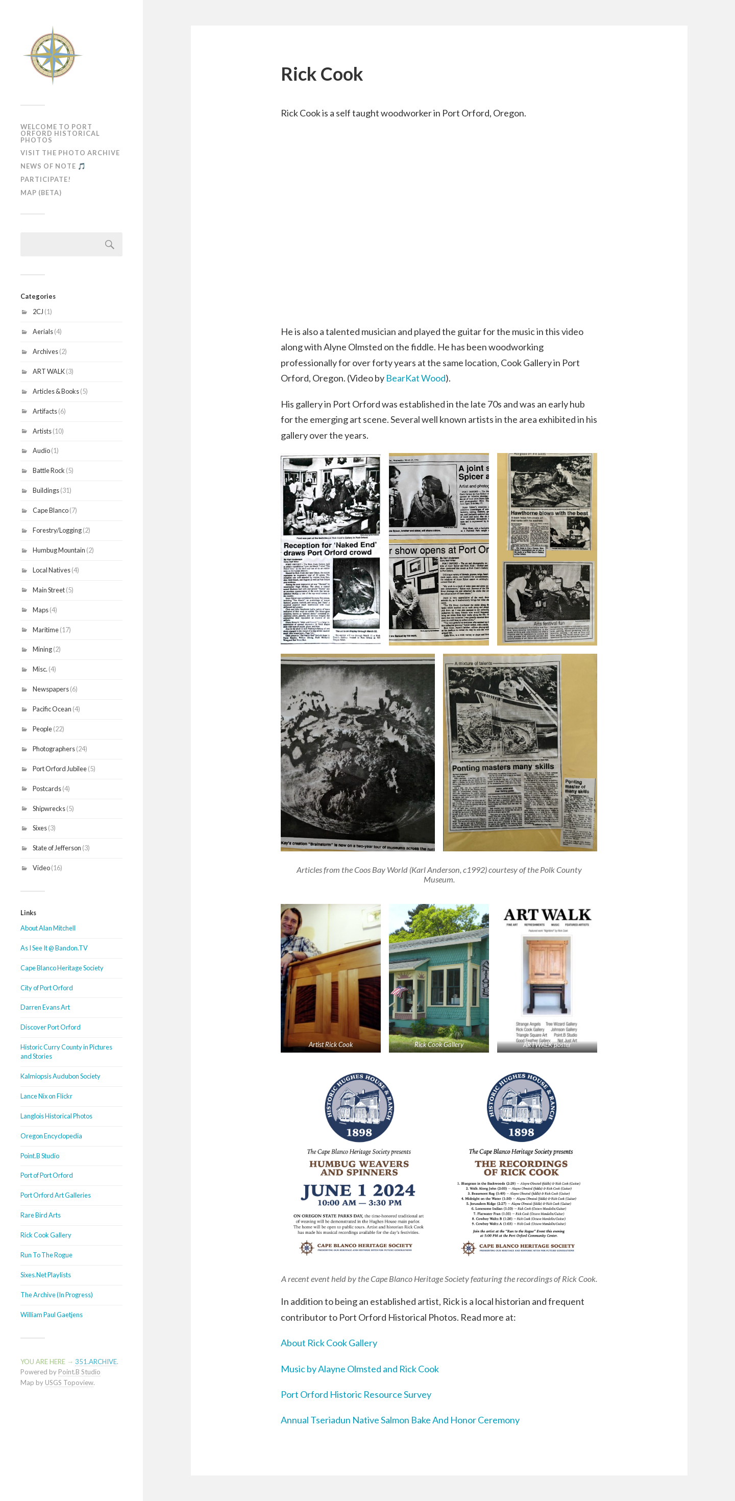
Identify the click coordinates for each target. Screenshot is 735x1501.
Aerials (43, 331)
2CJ (38, 311)
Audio (41, 450)
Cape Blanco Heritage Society (62, 968)
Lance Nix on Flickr (46, 1096)
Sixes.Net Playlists (45, 1275)
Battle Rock (49, 470)
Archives (45, 351)
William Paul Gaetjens (51, 1315)
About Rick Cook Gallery (329, 1342)
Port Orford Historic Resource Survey (356, 1394)
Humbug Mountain (59, 550)
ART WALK (49, 371)
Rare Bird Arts (40, 1215)
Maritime (46, 630)
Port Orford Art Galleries (55, 1195)
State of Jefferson (57, 848)
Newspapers (51, 689)
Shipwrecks (49, 808)
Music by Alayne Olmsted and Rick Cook (360, 1368)
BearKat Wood (416, 378)
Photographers (54, 749)
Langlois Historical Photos (56, 1116)
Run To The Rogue (46, 1255)
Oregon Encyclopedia (51, 1136)
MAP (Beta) (41, 192)
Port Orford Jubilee (60, 769)
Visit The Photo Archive (70, 153)
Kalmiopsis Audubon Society (60, 1076)
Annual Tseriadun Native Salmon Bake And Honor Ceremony (400, 1419)
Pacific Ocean (52, 709)
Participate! (45, 179)
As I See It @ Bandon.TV (54, 948)
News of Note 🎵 (53, 166)
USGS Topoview (69, 1382)
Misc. (40, 669)
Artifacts (45, 411)
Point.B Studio (39, 1156)
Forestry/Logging (57, 530)
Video (41, 868)
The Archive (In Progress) (56, 1295)
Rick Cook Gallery (45, 1235)
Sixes (40, 828)
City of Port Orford (46, 988)
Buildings (46, 490)
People (42, 729)
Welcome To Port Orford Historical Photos (60, 133)
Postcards (47, 788)
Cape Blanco (50, 510)
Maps (40, 610)
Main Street (49, 590)
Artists (42, 431)
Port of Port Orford (46, 1175)
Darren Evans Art (45, 1007)
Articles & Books (56, 391)
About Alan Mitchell (48, 928)
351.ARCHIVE (96, 1361)
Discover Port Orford (50, 1027)
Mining (42, 649)
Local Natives (51, 570)
